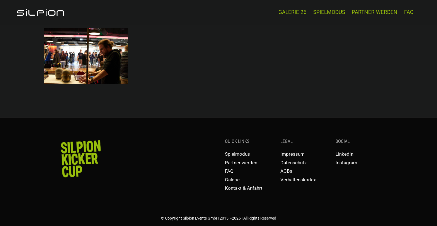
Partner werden (241, 162)
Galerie (232, 179)
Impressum (292, 154)
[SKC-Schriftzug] (80, 140)
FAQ (229, 171)
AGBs (286, 171)
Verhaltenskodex (298, 179)
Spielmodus (237, 154)
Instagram (346, 162)
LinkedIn (344, 154)
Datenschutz (293, 162)
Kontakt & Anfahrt (244, 188)
